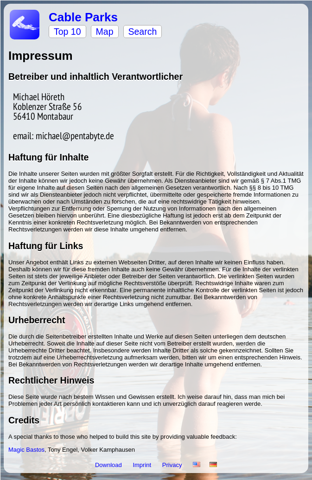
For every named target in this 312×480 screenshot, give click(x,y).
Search (142, 31)
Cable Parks (83, 17)
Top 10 (67, 31)
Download (109, 464)
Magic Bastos (26, 449)
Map (105, 31)
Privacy (173, 464)
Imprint (143, 464)
